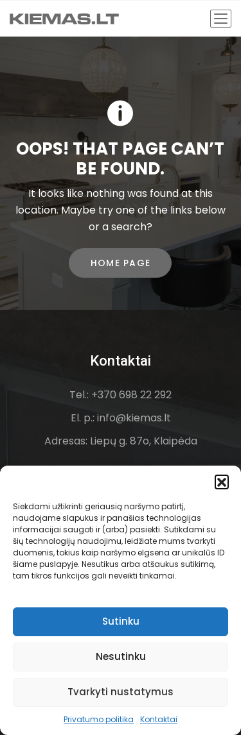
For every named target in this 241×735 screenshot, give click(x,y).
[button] (221, 481)
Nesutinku (121, 656)
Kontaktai (158, 719)
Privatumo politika (99, 719)
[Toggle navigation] (220, 19)
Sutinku (120, 621)
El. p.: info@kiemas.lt (121, 417)
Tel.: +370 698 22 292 (120, 394)
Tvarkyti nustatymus (120, 691)
